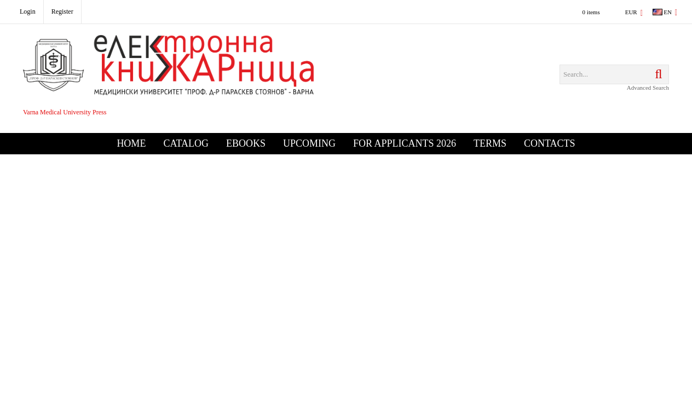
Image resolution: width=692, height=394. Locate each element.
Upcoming (309, 143)
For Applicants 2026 (404, 143)
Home (131, 143)
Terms (490, 143)
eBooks (246, 143)
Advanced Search (648, 87)
